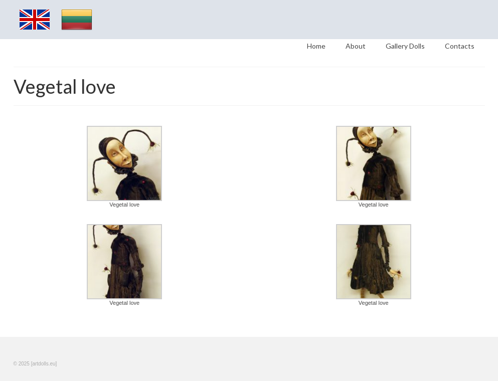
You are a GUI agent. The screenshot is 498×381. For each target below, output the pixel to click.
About (356, 46)
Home (316, 46)
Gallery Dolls (405, 46)
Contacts (459, 46)
